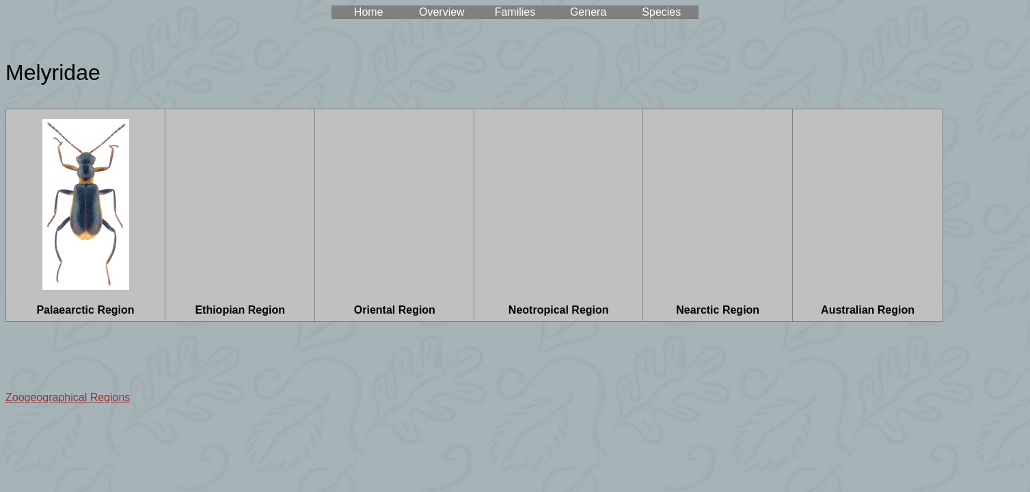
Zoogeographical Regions (67, 397)
